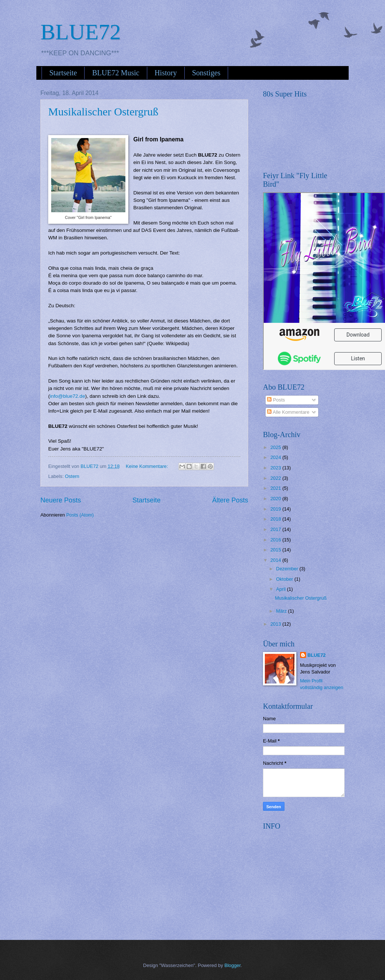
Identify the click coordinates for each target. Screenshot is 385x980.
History (166, 73)
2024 (276, 457)
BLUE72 (80, 32)
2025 (276, 447)
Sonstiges (206, 73)
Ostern (72, 476)
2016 (276, 540)
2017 (276, 529)
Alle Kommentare (288, 412)
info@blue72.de (67, 396)
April (281, 589)
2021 (276, 488)
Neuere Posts (60, 500)
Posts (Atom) (79, 515)
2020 (276, 498)
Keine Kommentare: (147, 466)
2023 (276, 468)
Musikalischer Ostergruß (103, 111)
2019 (276, 509)
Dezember (287, 568)
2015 (276, 550)
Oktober (285, 579)
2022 (276, 478)
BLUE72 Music (115, 73)
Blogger (232, 965)
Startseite (63, 73)
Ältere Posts (230, 500)
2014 (276, 560)
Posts (276, 400)
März (282, 611)
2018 (276, 519)
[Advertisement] (318, 880)
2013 (276, 624)
